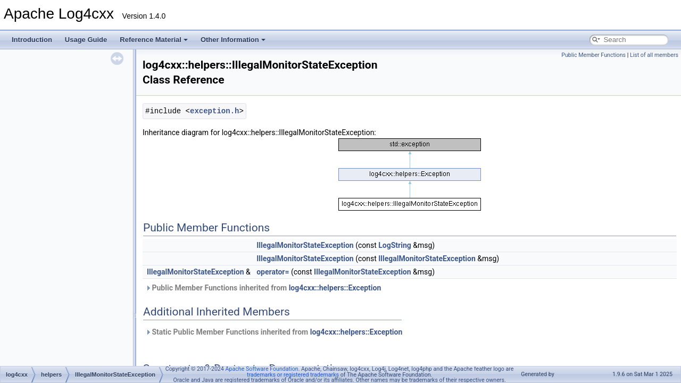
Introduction (32, 40)
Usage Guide (86, 40)
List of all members (654, 55)
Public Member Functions (593, 55)
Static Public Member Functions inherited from (273, 332)
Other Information (233, 40)
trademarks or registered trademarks (293, 374)
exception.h (214, 111)
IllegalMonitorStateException (305, 245)
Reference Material (154, 40)
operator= (272, 272)
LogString (394, 245)
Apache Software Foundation (262, 368)
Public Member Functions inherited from (263, 288)
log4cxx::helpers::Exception (335, 288)
